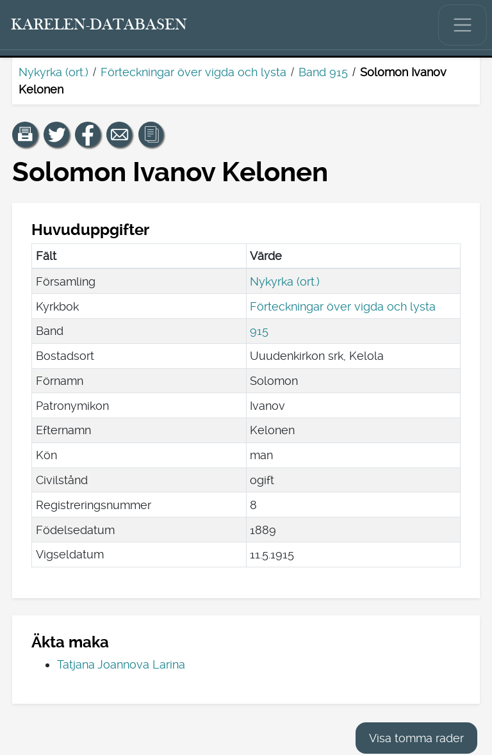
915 (259, 330)
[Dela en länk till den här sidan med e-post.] (119, 134)
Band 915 (323, 72)
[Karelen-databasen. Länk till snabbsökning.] (99, 25)
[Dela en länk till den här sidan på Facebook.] (88, 134)
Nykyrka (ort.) (53, 72)
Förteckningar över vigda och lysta (193, 72)
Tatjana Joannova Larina (121, 664)
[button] (25, 134)
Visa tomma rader (416, 738)
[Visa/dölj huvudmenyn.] (462, 24)
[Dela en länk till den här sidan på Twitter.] (56, 134)
